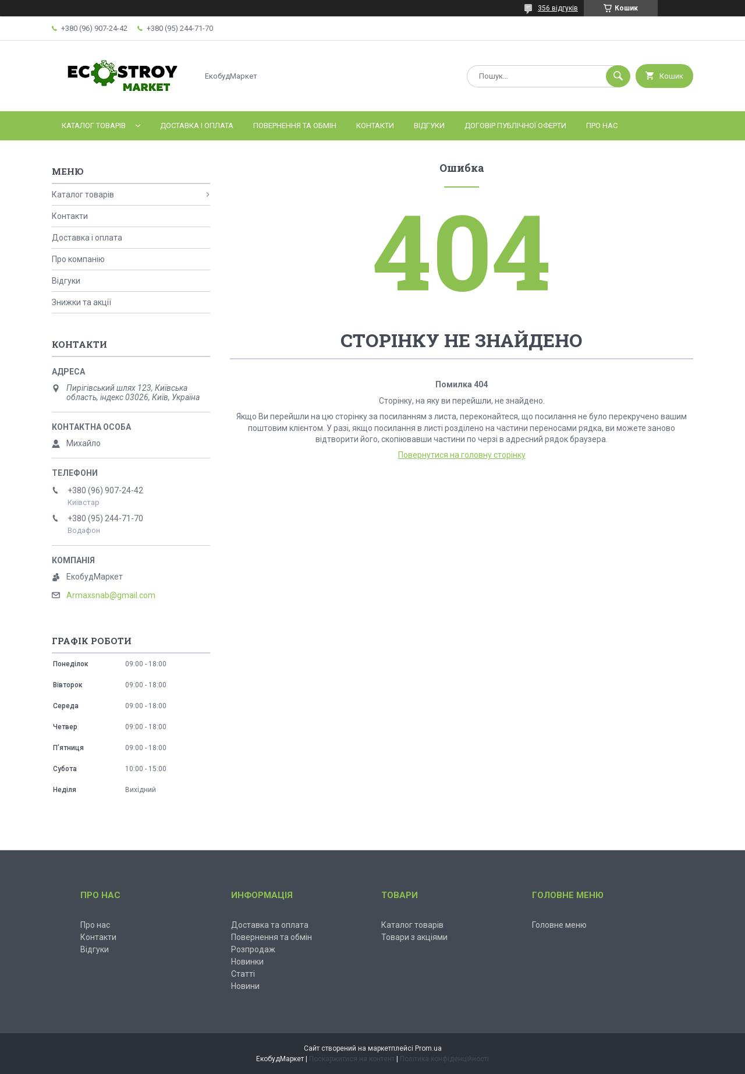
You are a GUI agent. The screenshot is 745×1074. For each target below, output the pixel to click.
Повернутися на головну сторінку (462, 455)
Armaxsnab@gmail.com (110, 595)
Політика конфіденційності (444, 1059)
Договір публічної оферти (515, 125)
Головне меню (559, 925)
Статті (243, 973)
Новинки (247, 961)
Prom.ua (428, 1048)
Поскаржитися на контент (352, 1059)
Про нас (602, 125)
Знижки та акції (81, 302)
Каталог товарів (94, 125)
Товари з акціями (414, 937)
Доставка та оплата (269, 925)
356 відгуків (558, 8)
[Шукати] (618, 76)
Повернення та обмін (294, 125)
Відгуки (429, 125)
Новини (245, 986)
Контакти (375, 125)
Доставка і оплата (196, 125)
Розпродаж (253, 949)
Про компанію (78, 259)
